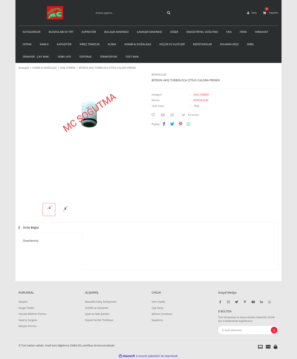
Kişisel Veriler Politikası (99, 320)
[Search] (126, 13)
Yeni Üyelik (158, 301)
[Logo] (49, 12)
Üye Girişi (157, 308)
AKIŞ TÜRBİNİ (201, 94)
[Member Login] (252, 13)
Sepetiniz (157, 320)
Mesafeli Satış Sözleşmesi (101, 301)
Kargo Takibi (26, 308)
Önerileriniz (31, 241)
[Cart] (270, 13)
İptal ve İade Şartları (97, 314)
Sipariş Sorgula (28, 320)
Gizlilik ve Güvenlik (96, 308)
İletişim (23, 301)
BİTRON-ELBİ (159, 74)
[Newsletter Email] (248, 330)
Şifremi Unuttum (162, 314)
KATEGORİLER (31, 32)
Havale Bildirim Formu (32, 314)
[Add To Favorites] (154, 115)
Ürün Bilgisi (31, 227)
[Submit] (274, 330)
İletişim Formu (28, 326)
